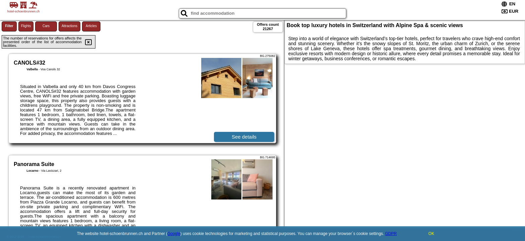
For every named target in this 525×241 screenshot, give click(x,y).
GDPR (391, 233)
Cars (46, 26)
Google (173, 233)
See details (244, 137)
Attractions (69, 26)
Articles (91, 26)
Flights (26, 26)
